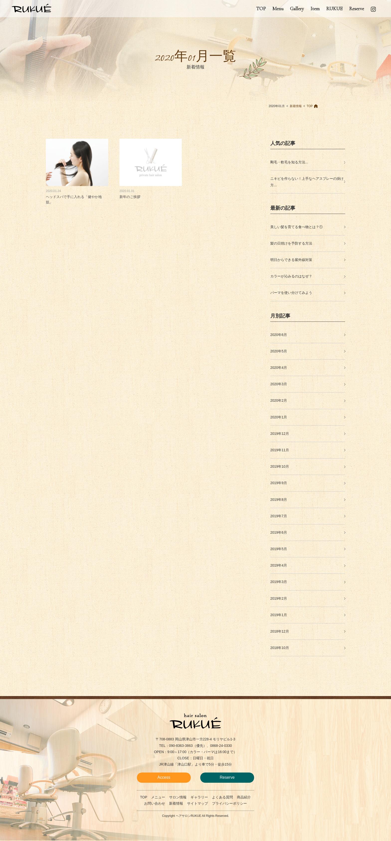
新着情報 (296, 106)
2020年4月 (278, 368)
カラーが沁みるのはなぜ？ (291, 276)
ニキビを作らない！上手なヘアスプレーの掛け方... (307, 182)
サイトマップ (197, 803)
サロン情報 (178, 797)
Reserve (227, 777)
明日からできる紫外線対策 (291, 260)
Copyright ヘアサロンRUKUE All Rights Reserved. (195, 816)
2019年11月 (279, 450)
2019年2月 (278, 598)
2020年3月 (278, 384)
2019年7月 (278, 516)
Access (163, 777)
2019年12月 (279, 434)
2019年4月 (278, 565)
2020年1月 (278, 417)
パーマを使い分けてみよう (291, 293)
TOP (310, 106)
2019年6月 (278, 532)
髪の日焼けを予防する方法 (291, 243)
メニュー (158, 797)
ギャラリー (199, 797)
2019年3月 (278, 582)
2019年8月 (278, 500)
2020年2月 (278, 400)
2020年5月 (278, 351)
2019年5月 (278, 549)
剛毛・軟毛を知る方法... (289, 162)
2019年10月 (279, 466)
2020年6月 (278, 335)
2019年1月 (278, 615)
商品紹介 (244, 797)
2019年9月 (278, 483)
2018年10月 (279, 648)
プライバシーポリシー (229, 803)
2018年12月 (279, 631)
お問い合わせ (154, 803)
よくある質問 (222, 797)
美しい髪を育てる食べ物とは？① (296, 227)
